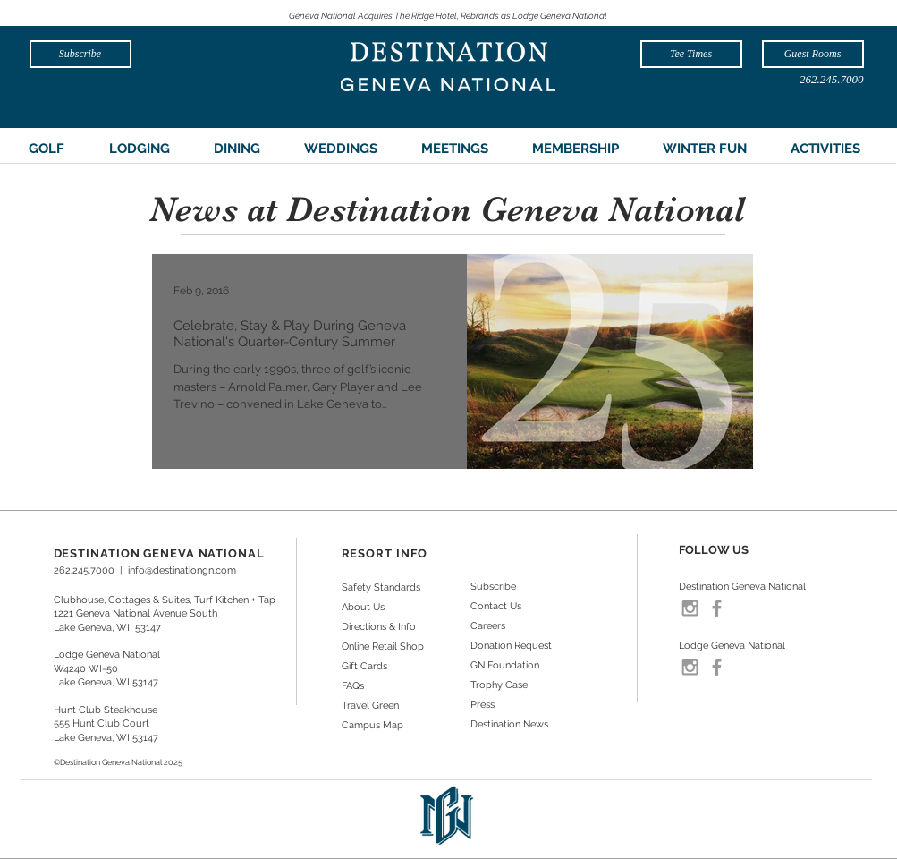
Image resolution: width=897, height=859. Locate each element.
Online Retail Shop (383, 646)
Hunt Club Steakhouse (105, 710)
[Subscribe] (80, 54)
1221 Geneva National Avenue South (135, 613)
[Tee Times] (691, 54)
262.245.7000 (84, 570)
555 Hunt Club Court (101, 723)
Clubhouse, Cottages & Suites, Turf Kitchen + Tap (164, 600)
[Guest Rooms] (813, 54)
